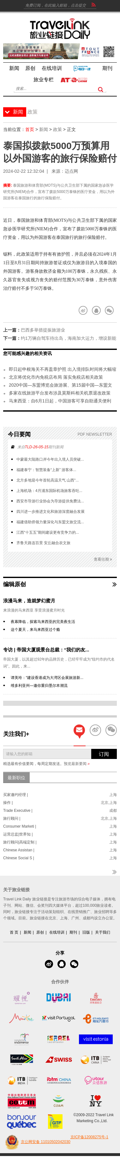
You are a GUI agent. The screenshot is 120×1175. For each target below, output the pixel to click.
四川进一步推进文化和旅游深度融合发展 (50, 511)
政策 (57, 129)
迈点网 (71, 171)
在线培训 (56, 932)
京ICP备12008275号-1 (89, 1137)
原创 (40, 932)
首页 (29, 129)
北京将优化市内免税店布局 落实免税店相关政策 (56, 377)
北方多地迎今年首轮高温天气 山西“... (47, 480)
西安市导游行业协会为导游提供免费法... (50, 501)
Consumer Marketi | (19, 826)
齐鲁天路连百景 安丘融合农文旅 (43, 543)
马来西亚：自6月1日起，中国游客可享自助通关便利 (60, 400)
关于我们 (102, 932)
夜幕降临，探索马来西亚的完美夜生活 (43, 621)
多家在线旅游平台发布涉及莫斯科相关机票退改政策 (60, 392)
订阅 (104, 754)
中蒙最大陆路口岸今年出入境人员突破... (50, 459)
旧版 (86, 932)
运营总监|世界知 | (18, 834)
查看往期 (103, 559)
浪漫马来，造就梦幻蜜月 (29, 600)
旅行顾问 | (11, 818)
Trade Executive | (18, 810)
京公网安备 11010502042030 (36, 1142)
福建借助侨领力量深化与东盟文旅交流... (50, 522)
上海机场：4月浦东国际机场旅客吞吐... (49, 490)
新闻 (43, 129)
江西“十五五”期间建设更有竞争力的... (47, 532)
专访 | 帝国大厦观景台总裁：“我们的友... (46, 649)
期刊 (73, 932)
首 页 (14, 932)
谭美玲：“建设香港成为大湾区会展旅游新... (47, 677)
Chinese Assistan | (18, 850)
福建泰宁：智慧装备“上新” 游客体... (46, 470)
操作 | (8, 802)
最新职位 (16, 777)
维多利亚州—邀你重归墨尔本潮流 (39, 685)
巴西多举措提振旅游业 (43, 330)
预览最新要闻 (77, 764)
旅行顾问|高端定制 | (20, 842)
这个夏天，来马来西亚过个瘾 (35, 629)
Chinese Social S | (18, 858)
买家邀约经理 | (15, 795)
